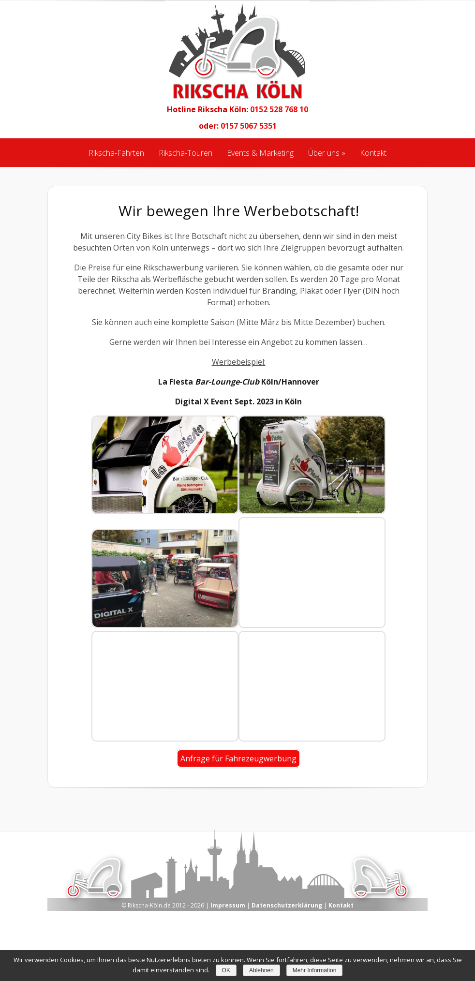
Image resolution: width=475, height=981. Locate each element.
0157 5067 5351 (249, 125)
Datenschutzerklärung (287, 905)
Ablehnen (261, 970)
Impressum (227, 905)
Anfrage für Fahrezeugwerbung (238, 758)
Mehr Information (315, 970)
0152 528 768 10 (279, 109)
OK (226, 970)
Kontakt (341, 905)
